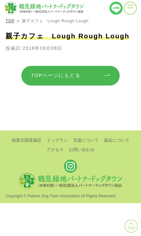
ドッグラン (57, 140)
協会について (117, 140)
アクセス (55, 149)
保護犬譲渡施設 (26, 140)
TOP (10, 21)
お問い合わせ (81, 149)
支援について (86, 140)
